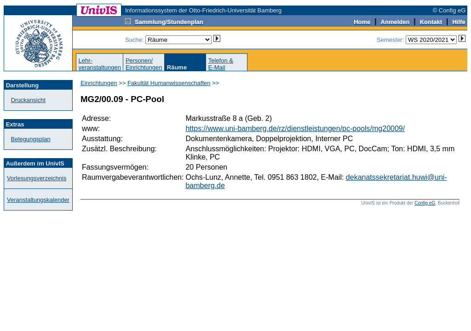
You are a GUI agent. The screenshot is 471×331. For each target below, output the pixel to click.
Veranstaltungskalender (38, 199)
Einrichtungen (98, 83)
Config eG (424, 202)
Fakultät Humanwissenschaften (169, 83)
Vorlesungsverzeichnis (36, 178)
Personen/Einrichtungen (144, 64)
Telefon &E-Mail (220, 64)
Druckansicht (28, 100)
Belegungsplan (31, 139)
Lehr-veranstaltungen (99, 64)
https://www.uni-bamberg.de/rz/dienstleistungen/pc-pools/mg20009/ (295, 128)
